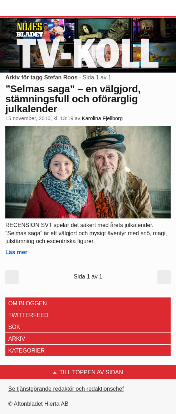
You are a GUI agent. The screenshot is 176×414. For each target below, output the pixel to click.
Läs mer (16, 252)
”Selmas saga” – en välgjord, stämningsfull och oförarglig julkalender (73, 98)
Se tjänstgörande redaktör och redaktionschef (66, 389)
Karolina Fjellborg (102, 118)
